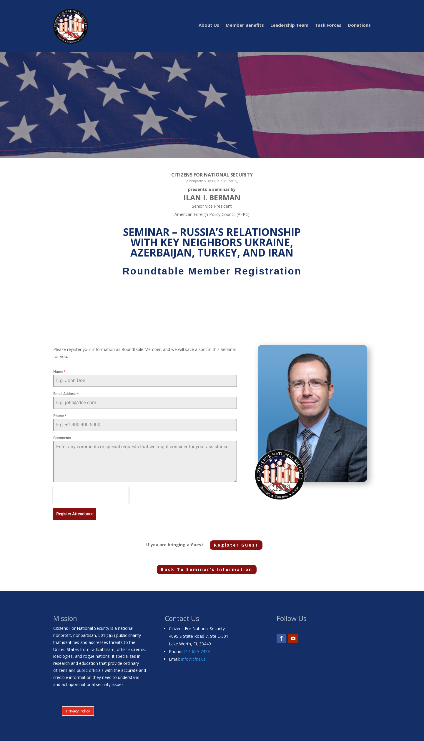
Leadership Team (289, 25)
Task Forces (328, 25)
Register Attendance (74, 514)
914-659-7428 (196, 650)
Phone (59, 416)
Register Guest (236, 544)
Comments (62, 438)
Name (59, 372)
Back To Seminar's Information (206, 568)
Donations (359, 25)
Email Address (66, 394)
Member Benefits (245, 25)
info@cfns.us (193, 658)
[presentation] (91, 495)
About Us (209, 25)
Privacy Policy (78, 709)
